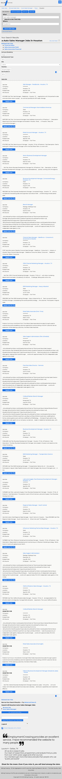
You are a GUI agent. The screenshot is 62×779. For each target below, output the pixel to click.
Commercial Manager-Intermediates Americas (37, 107)
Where (5, 21)
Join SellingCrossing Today (14, 712)
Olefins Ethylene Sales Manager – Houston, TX (37, 586)
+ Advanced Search (6, 31)
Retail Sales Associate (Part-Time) (33, 311)
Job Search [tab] (5, 11)
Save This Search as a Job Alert (12, 720)
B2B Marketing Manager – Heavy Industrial (35, 286)
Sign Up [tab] (25, 11)
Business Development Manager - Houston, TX (37, 429)
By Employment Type (7, 57)
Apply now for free (9, 126)
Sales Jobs (4, 8)
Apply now (8, 101)
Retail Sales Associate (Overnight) (33, 644)
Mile (2, 61)
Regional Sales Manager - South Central (35, 505)
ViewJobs (4, 66)
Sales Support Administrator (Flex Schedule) (36, 336)
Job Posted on (5, 71)
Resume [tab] (32, 11)
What (5, 14)
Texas (35, 8)
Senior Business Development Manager (35, 155)
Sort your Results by (7, 52)
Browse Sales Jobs (14, 8)
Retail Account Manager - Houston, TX (34, 132)
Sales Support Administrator (31, 553)
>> (59, 72)
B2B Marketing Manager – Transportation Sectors (38, 454)
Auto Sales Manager (27, 8)
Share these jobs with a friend (12, 728)
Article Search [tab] (16, 11)
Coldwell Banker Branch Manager (33, 396)
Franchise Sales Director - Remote (33, 365)
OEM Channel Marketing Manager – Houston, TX (37, 263)
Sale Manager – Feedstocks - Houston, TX (35, 84)
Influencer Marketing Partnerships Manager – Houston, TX (40, 528)
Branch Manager (28, 204)
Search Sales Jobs (9, 28)
